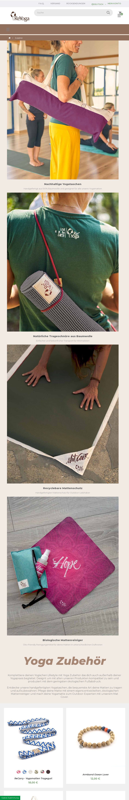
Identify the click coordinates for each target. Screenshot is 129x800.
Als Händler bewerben (77, 748)
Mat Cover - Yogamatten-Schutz (95, 395)
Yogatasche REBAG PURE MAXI (33, 316)
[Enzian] (24, 227)
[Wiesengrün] (24, 393)
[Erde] (24, 310)
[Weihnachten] (30, 640)
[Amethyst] (116, 640)
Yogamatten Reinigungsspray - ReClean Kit (96, 478)
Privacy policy (60, 780)
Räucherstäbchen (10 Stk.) (95, 560)
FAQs (8, 752)
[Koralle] (36, 310)
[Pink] (99, 640)
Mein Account (12, 763)
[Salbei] (36, 227)
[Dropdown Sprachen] (98, 4)
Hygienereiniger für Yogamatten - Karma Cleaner (33, 480)
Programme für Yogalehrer (49, 756)
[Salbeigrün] (104, 640)
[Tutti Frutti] (42, 227)
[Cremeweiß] (30, 393)
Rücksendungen (75, 3)
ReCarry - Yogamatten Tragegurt (33, 233)
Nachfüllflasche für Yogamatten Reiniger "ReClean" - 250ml (33, 562)
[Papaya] (48, 393)
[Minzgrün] (42, 310)
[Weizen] (87, 640)
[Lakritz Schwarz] (19, 393)
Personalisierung (104, 759)
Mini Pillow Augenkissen (95, 646)
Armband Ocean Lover (96, 229)
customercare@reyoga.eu (19, 706)
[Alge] (36, 393)
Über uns (101, 751)
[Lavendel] (110, 640)
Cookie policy (79, 780)
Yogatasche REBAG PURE (95, 316)
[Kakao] (48, 227)
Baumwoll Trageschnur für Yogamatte (33, 399)
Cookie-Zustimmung (10, 798)
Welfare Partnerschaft (47, 760)
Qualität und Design (106, 755)
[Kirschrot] (81, 640)
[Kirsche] (19, 227)
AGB (45, 780)
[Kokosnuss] (30, 227)
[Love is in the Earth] (36, 640)
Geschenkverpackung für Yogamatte (33, 646)
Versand (55, 3)
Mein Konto (114, 3)
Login (38, 763)
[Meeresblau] (93, 640)
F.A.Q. (41, 3)
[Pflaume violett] (30, 310)
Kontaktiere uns (13, 767)
